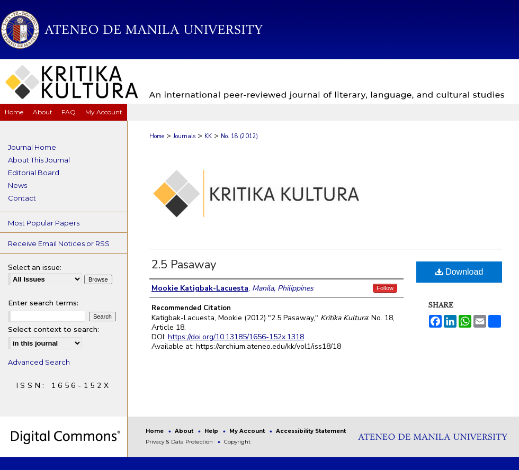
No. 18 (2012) (239, 136)
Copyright (237, 441)
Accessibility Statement (311, 431)
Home (156, 136)
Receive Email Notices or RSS (59, 243)
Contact (22, 198)
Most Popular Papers (43, 223)
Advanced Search (39, 362)
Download (459, 271)
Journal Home (32, 147)
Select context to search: (53, 329)
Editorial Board (33, 172)
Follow (385, 288)
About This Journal (39, 160)
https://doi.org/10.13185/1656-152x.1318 (236, 337)
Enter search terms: (43, 303)
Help (212, 431)
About (185, 431)
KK (208, 136)
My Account (247, 431)
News (17, 185)
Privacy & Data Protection (180, 441)
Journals (184, 136)
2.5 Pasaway (183, 265)
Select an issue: (34, 268)
